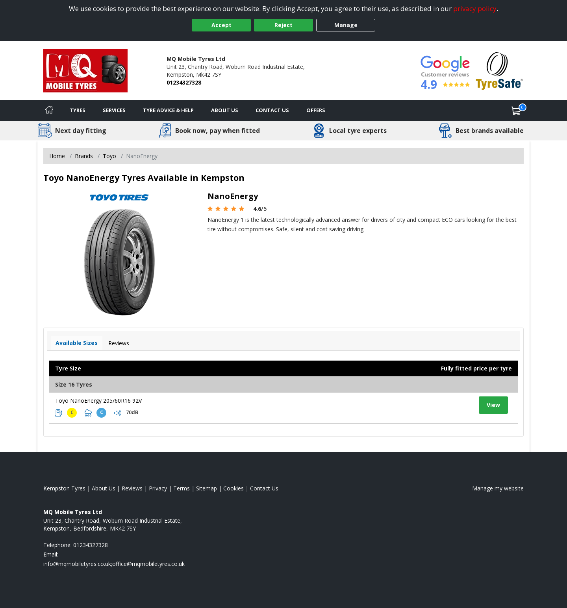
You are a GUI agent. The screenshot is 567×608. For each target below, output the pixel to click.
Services (114, 110)
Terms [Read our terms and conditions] (181, 488)
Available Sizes (77, 342)
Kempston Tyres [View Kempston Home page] (64, 488)
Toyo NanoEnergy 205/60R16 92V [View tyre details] (98, 400)
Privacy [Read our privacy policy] (158, 488)
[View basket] (516, 110)
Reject (283, 25)
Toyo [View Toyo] (109, 156)
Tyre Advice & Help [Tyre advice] (168, 110)
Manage (346, 25)
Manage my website (498, 488)
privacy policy (475, 8)
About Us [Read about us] (103, 488)
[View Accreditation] (499, 70)
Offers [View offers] (315, 110)
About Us (224, 110)
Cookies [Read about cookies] (233, 488)
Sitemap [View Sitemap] (206, 488)
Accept (221, 25)
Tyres (77, 110)
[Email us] (114, 563)
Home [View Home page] (57, 156)
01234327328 (184, 82)
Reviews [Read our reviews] (132, 488)
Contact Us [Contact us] (272, 110)
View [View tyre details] (493, 405)
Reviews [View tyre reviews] (118, 343)
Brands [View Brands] (84, 156)
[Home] (49, 110)
